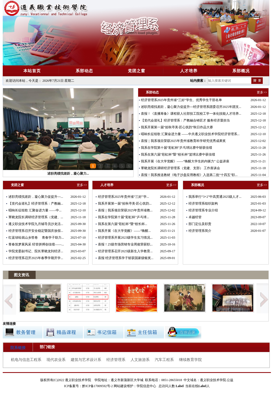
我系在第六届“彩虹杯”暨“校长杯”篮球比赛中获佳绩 (178, 154)
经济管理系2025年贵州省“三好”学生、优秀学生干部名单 (181, 100)
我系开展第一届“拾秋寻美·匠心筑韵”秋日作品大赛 (177, 127)
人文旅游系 (140, 360)
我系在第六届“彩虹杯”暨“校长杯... (122, 224)
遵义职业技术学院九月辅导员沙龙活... (35, 224)
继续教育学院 (190, 360)
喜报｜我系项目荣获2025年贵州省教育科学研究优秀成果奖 (183, 141)
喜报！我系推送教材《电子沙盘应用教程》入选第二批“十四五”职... (189, 175)
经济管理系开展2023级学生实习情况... (125, 237)
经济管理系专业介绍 (203, 210)
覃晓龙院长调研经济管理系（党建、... (35, 217)
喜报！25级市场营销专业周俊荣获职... (125, 244)
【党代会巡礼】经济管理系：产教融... (35, 203)
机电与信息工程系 (26, 360)
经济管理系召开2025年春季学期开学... (35, 258)
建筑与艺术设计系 (86, 360)
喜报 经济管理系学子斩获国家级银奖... (125, 258)
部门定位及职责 (199, 224)
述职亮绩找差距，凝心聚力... (68, 173)
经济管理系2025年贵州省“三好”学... (123, 197)
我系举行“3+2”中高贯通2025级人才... (214, 197)
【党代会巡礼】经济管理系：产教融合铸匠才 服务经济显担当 (185, 120)
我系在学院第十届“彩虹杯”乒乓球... (123, 217)
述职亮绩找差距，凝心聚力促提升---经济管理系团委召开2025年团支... (191, 107)
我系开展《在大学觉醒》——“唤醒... (124, 231)
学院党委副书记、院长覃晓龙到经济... (35, 251)
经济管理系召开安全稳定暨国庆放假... (35, 231)
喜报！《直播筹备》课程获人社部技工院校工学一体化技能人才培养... (191, 114)
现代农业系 (56, 360)
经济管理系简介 (199, 231)
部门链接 (47, 347)
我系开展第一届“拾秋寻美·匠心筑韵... (125, 203)
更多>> (262, 92)
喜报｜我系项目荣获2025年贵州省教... (125, 210)
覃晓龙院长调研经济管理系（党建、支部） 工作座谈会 (180, 168)
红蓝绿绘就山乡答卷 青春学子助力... (36, 237)
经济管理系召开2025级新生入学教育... (125, 251)
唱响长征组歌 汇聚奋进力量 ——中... (34, 210)
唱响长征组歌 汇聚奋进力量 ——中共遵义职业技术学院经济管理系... (190, 134)
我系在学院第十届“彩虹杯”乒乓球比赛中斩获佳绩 (176, 148)
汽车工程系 (164, 360)
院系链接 (18, 348)
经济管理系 (115, 360)
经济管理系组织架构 (203, 203)
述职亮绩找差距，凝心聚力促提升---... (35, 197)
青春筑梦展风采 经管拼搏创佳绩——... (36, 244)
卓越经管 (195, 217)
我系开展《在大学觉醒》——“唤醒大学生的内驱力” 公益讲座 (185, 161)
